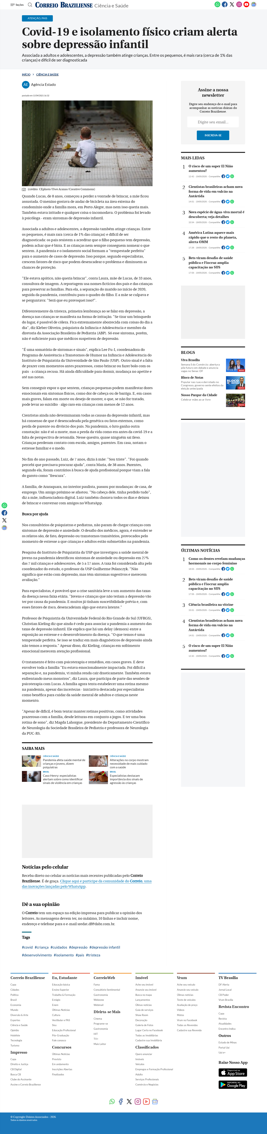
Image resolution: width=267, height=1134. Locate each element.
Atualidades (225, 1023)
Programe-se (101, 1023)
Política (14, 994)
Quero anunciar (143, 1054)
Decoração (141, 1020)
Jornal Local (225, 989)
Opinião (14, 1030)
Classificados (147, 1047)
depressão (79, 947)
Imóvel (141, 978)
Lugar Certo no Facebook (149, 1030)
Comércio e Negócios (146, 1084)
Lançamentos (142, 999)
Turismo (14, 1045)
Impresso (18, 1052)
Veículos (139, 1064)
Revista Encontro (234, 1007)
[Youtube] (246, 6)
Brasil (13, 999)
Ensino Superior (60, 989)
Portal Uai (224, 1047)
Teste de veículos (186, 999)
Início (26, 74)
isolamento (65, 955)
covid (28, 947)
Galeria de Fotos (144, 1025)
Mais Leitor (100, 1043)
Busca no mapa (143, 994)
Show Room (141, 1015)
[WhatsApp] (217, 6)
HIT (96, 1033)
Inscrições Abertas (62, 1069)
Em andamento (60, 1064)
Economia (15, 1004)
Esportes (15, 1020)
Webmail (98, 1004)
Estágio (56, 999)
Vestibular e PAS (61, 1020)
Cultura (56, 1015)
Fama (97, 984)
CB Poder (224, 994)
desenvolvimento (38, 955)
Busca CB (15, 1074)
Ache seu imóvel (144, 984)
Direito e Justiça (19, 1064)
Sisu (54, 1025)
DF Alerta (224, 984)
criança (43, 947)
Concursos (61, 1047)
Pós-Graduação (60, 1035)
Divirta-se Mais (107, 1012)
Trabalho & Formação (63, 994)
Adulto (139, 1074)
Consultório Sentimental (107, 989)
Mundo (14, 1009)
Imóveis (139, 1059)
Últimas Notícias (61, 1009)
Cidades (14, 989)
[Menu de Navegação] (17, 5)
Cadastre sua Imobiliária (148, 1040)
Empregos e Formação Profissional (154, 1069)
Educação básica (61, 984)
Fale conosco (59, 1040)
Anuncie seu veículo (187, 989)
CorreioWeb (104, 978)
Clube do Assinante (20, 1079)
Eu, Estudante (64, 978)
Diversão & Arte (19, 1015)
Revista (223, 1018)
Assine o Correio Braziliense (25, 1084)
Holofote (15, 1035)
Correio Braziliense (27, 978)
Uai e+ (222, 1052)
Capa (13, 984)
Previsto (56, 1059)
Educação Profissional (64, 1030)
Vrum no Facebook (187, 1020)
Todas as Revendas (187, 1025)
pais (81, 955)
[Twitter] (232, 6)
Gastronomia (101, 994)
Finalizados (58, 1074)
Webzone (99, 999)
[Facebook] (225, 6)
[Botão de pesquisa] (29, 5)
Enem (55, 1004)
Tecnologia (16, 1040)
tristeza (94, 955)
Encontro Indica (227, 1028)
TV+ (96, 1038)
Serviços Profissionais (147, 1079)
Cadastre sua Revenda (189, 1030)
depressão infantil (106, 947)
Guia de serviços (144, 1009)
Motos (180, 1015)
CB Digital (16, 1069)
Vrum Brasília (226, 999)
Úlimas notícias (143, 1004)
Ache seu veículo (186, 984)
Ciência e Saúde (111, 5)
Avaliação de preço (187, 1004)
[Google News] (254, 6)
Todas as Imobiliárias (146, 1035)
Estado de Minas (228, 1042)
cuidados (60, 947)
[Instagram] (239, 6)
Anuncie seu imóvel (145, 989)
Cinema (98, 1018)
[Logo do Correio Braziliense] (63, 5)
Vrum (182, 978)
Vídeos (180, 1009)
